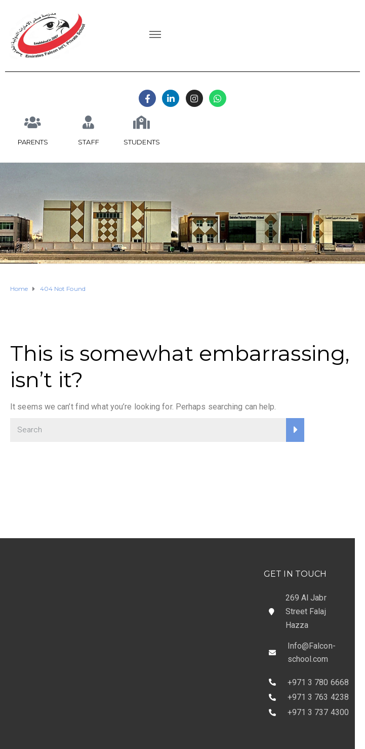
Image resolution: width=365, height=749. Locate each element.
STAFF (88, 142)
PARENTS (33, 142)
